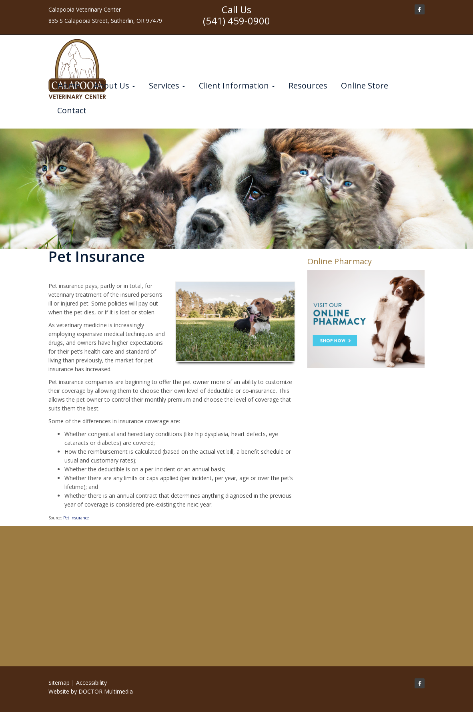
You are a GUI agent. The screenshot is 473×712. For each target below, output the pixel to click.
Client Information (237, 85)
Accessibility (91, 682)
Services (167, 85)
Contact (71, 110)
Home (68, 85)
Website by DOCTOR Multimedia (90, 691)
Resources (308, 85)
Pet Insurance (76, 518)
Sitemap (59, 682)
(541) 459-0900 (236, 20)
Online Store (364, 85)
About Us (114, 85)
